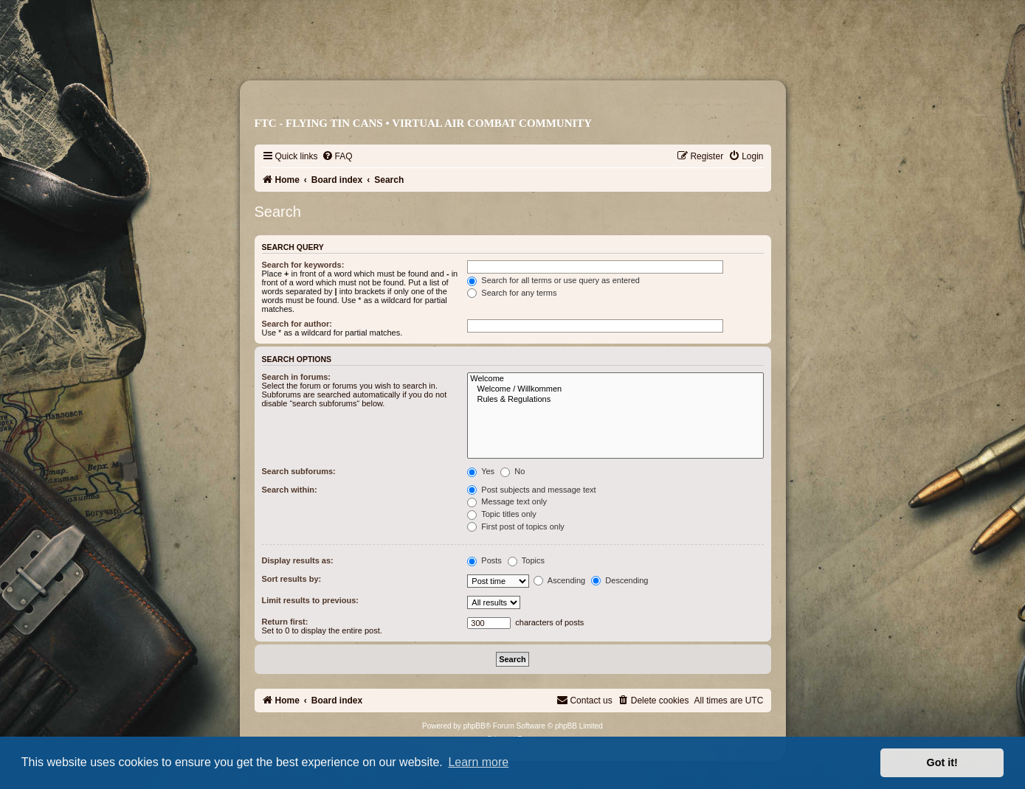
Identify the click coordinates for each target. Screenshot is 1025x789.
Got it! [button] (942, 762)
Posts (484, 560)
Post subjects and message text (531, 489)
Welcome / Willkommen (615, 389)
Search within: (289, 489)
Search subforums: (299, 471)
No (512, 471)
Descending (619, 580)
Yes (480, 471)
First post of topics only (516, 526)
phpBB (474, 726)
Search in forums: (296, 376)
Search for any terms (511, 292)
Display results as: (298, 560)
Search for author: (297, 323)
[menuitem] (337, 156)
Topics (526, 560)
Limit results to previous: (310, 600)
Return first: (285, 621)
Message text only (507, 501)
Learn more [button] (478, 762)
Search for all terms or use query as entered (553, 280)
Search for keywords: (303, 264)
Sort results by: (292, 578)
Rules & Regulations (615, 399)
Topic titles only (501, 514)
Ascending (559, 580)
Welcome (615, 379)
